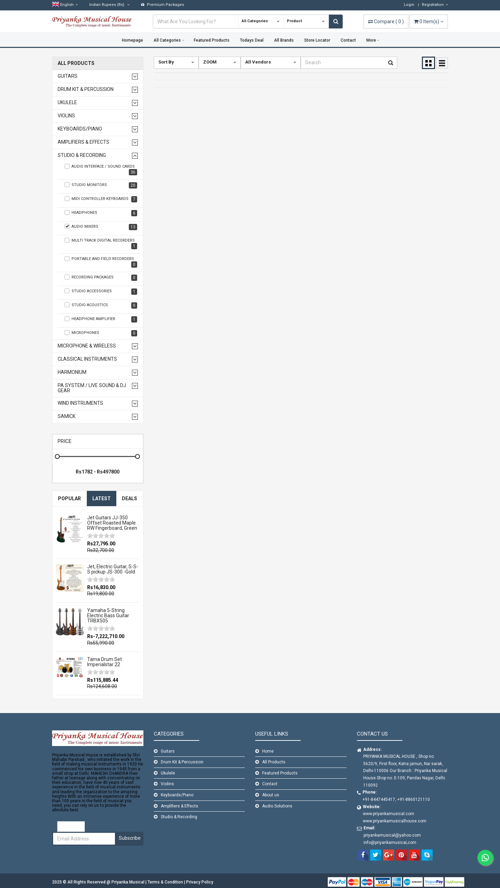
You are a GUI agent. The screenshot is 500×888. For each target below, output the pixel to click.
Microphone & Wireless (87, 346)
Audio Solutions (277, 806)
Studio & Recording (82, 155)
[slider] (101, 535)
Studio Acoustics (101, 305)
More (371, 40)
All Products (76, 63)
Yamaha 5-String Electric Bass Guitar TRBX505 (108, 616)
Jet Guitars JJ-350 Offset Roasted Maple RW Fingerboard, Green (112, 523)
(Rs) (109, 4)
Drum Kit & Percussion (86, 89)
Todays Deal (252, 40)
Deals (129, 498)
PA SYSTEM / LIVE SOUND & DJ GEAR (92, 388)
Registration (435, 4)
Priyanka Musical (128, 882)
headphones (101, 213)
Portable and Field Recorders (101, 262)
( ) (386, 21)
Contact (348, 40)
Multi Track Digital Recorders (101, 243)
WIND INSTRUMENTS (80, 403)
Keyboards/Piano (80, 129)
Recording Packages (101, 278)
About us (270, 795)
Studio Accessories (101, 291)
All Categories (167, 40)
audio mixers (101, 227)
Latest (101, 498)
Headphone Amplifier (101, 319)
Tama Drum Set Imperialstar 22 (104, 661)
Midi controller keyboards (101, 199)
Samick (66, 416)
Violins (66, 115)
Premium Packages (162, 4)
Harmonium (72, 372)
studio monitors (101, 185)
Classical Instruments (87, 359)
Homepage (132, 40)
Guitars (67, 76)
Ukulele (67, 102)
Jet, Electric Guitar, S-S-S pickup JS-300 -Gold (112, 569)
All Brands (284, 40)
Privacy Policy (199, 882)
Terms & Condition (166, 882)
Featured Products (212, 40)
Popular (69, 498)
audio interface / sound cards (101, 169)
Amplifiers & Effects (83, 142)
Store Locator (317, 40)
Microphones (101, 333)
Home (268, 751)
